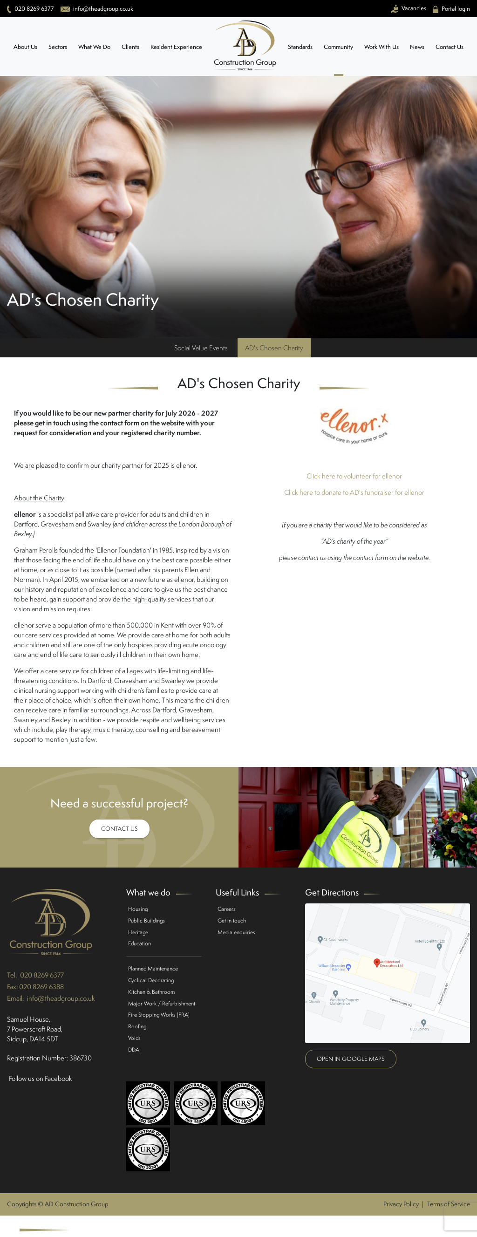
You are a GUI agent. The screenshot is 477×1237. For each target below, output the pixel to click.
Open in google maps (351, 1059)
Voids (134, 1037)
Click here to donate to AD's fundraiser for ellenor (354, 492)
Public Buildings (146, 920)
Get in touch (232, 920)
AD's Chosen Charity (274, 347)
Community (338, 47)
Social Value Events (201, 347)
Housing (138, 908)
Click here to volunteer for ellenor (354, 476)
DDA (133, 1049)
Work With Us (381, 47)
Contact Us (449, 47)
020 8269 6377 (42, 974)
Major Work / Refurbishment (161, 1003)
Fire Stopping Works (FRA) (159, 1014)
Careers (227, 908)
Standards (300, 47)
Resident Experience (176, 47)
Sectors (57, 47)
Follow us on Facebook (40, 1078)
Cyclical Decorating (151, 980)
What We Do (94, 47)
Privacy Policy (401, 1204)
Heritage (138, 932)
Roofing (137, 1026)
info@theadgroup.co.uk (61, 998)
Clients (130, 47)
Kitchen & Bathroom (151, 991)
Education (139, 943)
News (417, 47)
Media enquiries (236, 932)
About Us (25, 47)
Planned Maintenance (153, 968)
